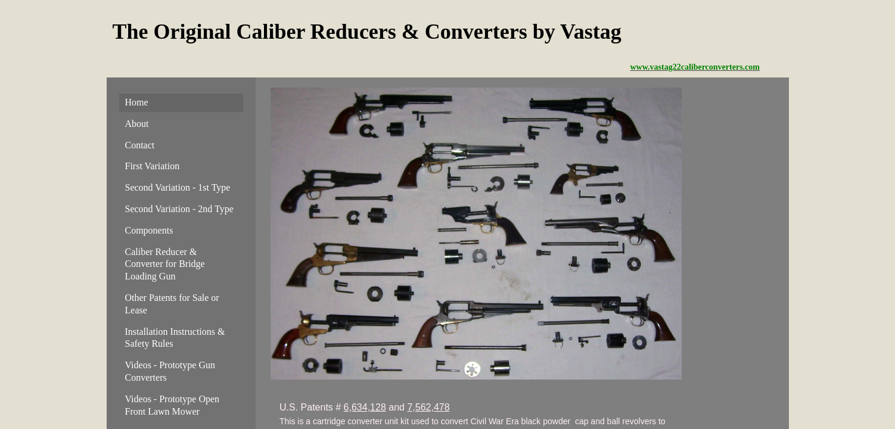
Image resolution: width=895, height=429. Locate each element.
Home (136, 102)
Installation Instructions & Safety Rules (175, 338)
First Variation (152, 166)
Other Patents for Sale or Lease (172, 304)
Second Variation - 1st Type (178, 187)
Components (149, 230)
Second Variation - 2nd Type (179, 209)
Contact (140, 145)
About (137, 124)
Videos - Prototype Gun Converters (170, 371)
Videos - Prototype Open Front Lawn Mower (172, 405)
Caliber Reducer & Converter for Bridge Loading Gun (165, 264)
